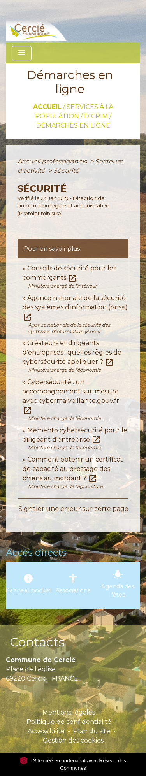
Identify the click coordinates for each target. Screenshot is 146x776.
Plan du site (91, 731)
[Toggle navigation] (22, 53)
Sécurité (66, 170)
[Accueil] (48, 21)
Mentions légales (68, 712)
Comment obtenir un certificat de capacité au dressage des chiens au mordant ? (73, 469)
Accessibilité (46, 731)
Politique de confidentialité (68, 721)
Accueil (47, 107)
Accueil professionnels (53, 161)
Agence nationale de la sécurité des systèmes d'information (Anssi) (75, 307)
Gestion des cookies (73, 740)
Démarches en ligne (73, 125)
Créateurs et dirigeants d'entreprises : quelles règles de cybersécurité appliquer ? (72, 352)
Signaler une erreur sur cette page (73, 509)
